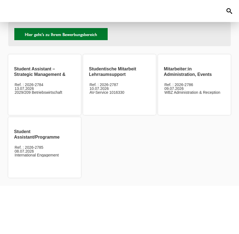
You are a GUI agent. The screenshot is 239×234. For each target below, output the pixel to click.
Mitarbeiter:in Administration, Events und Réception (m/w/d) (188, 74)
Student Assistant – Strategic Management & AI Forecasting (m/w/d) (40, 74)
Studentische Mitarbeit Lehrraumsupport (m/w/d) (112, 74)
